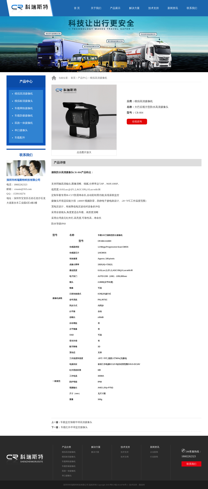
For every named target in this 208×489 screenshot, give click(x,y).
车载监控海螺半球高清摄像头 (76, 422)
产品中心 (83, 78)
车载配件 (20, 137)
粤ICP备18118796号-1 (119, 485)
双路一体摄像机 (24, 123)
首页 (73, 78)
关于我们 (96, 8)
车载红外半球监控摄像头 (74, 427)
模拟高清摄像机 (24, 93)
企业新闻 (154, 452)
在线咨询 (137, 121)
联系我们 (192, 8)
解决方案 (134, 8)
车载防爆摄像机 (24, 115)
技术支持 (153, 8)
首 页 (77, 8)
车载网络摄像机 (24, 108)
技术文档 (125, 457)
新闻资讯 (173, 8)
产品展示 (115, 8)
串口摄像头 (21, 130)
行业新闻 (154, 457)
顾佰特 (142, 485)
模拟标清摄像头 (24, 101)
